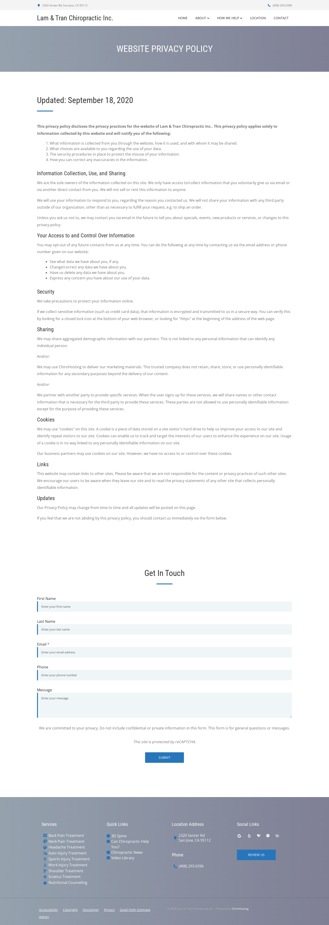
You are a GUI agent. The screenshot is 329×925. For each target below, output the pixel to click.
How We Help (228, 18)
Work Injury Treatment (68, 865)
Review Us (256, 855)
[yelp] (249, 836)
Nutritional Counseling (67, 882)
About (200, 18)
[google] (239, 836)
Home (183, 18)
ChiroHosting (240, 909)
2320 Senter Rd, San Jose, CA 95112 (62, 5)
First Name (46, 598)
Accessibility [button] (48, 910)
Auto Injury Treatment (67, 853)
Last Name (46, 621)
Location (258, 18)
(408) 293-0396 (279, 5)
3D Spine (119, 835)
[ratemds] (268, 836)
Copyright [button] (70, 910)
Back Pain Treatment (66, 835)
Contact (281, 18)
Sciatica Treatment (64, 876)
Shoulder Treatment (65, 871)
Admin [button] (44, 917)
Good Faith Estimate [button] (135, 910)
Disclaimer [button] (91, 910)
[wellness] (277, 836)
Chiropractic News (127, 852)
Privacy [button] (109, 910)
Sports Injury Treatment (69, 859)
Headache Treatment (66, 847)
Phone (42, 667)
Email (43, 644)
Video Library (122, 857)
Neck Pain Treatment (66, 841)
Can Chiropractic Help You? (130, 844)
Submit (164, 757)
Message (44, 689)
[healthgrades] (259, 836)
